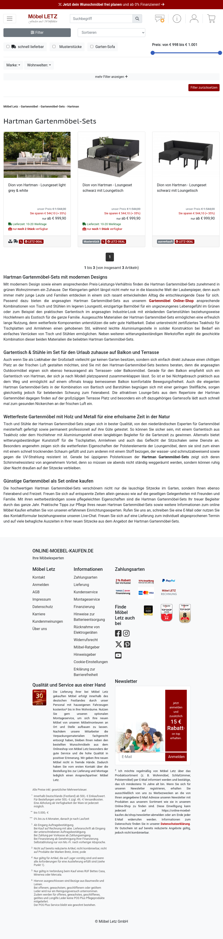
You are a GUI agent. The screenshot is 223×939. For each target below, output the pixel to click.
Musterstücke (67, 47)
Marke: (11, 65)
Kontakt (39, 577)
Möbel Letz (10, 106)
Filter (37, 32)
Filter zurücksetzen (203, 87)
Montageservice (87, 599)
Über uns (40, 629)
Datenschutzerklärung (175, 824)
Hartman (73, 106)
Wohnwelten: (37, 65)
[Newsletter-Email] (142, 756)
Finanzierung (84, 607)
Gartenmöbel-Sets (53, 106)
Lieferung (81, 585)
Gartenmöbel (29, 106)
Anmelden (41, 585)
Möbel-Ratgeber (87, 647)
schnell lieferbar (25, 47)
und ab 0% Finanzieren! (111, 4)
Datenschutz (43, 607)
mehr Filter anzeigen (111, 77)
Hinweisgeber (85, 654)
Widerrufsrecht (86, 640)
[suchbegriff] (101, 18)
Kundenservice (86, 592)
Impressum (42, 599)
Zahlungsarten (85, 577)
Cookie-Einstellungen (91, 662)
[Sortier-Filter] (111, 32)
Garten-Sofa (102, 47)
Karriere (39, 614)
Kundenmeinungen (48, 621)
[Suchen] (137, 18)
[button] (176, 18)
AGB (36, 592)
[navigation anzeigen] (9, 18)
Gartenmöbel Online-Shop (171, 301)
